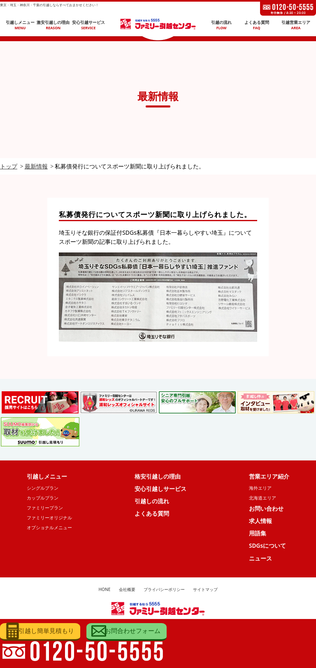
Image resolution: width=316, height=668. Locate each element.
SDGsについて (267, 547)
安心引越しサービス (160, 489)
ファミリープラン (45, 508)
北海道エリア (262, 498)
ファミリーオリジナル (49, 519)
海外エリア (260, 488)
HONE (104, 592)
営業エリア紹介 (269, 476)
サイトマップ (205, 592)
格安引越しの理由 (158, 476)
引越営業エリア (295, 25)
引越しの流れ (152, 502)
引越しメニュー (20, 25)
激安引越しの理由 (53, 25)
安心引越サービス (88, 25)
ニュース (260, 560)
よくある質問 (256, 25)
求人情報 (260, 522)
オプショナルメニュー (49, 529)
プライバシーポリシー (164, 592)
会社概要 (127, 592)
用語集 (257, 535)
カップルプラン (42, 498)
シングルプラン (42, 488)
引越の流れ (221, 25)
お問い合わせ (266, 509)
